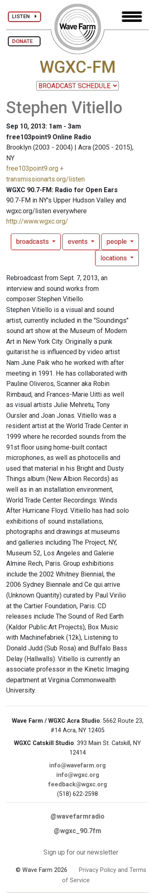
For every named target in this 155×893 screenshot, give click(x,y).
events (78, 241)
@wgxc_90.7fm (77, 831)
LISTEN (24, 16)
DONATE (24, 41)
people (118, 241)
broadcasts (33, 241)
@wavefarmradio (77, 816)
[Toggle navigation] (132, 17)
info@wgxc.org (77, 775)
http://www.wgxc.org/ (37, 221)
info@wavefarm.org (77, 765)
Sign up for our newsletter (80, 852)
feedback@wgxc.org (77, 784)
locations (114, 258)
